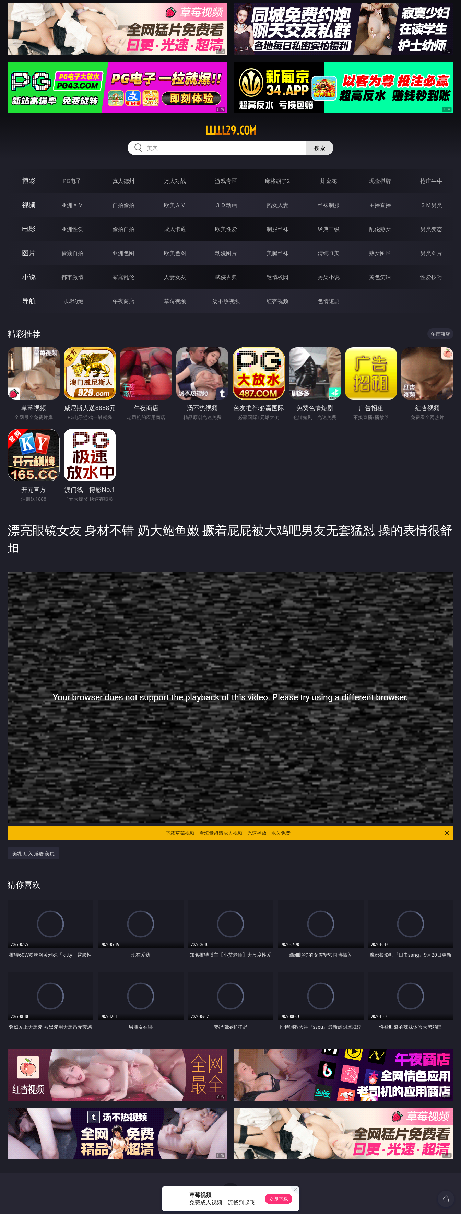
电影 (29, 228)
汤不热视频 (226, 301)
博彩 (29, 180)
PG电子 (72, 181)
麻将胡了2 (277, 181)
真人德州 (123, 181)
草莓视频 (175, 301)
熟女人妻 (277, 205)
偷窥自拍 (72, 253)
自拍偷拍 (123, 205)
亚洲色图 (123, 253)
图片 (29, 252)
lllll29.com (230, 130)
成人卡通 (175, 229)
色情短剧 (329, 301)
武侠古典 (226, 277)
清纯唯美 (329, 253)
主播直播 (380, 205)
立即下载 (278, 1198)
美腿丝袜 (277, 253)
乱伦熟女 (380, 229)
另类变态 (431, 229)
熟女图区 (380, 253)
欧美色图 (175, 253)
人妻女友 (175, 277)
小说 (29, 276)
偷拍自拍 (123, 229)
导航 (29, 300)
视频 (29, 204)
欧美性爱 (226, 229)
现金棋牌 (380, 181)
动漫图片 (226, 253)
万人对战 (175, 181)
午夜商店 (123, 301)
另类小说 (329, 277)
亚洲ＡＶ (72, 205)
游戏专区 (226, 181)
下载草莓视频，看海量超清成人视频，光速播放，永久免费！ (308, 833)
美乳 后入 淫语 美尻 (33, 853)
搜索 (319, 148)
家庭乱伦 (123, 277)
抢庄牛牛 (431, 181)
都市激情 (72, 277)
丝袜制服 (329, 205)
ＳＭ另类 (431, 205)
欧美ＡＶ (175, 205)
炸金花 (328, 181)
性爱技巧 (431, 277)
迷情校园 (277, 277)
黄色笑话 (380, 277)
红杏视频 (277, 301)
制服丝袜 (277, 229)
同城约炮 (72, 301)
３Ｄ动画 (226, 205)
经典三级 (329, 229)
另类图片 (431, 253)
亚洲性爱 (72, 229)
